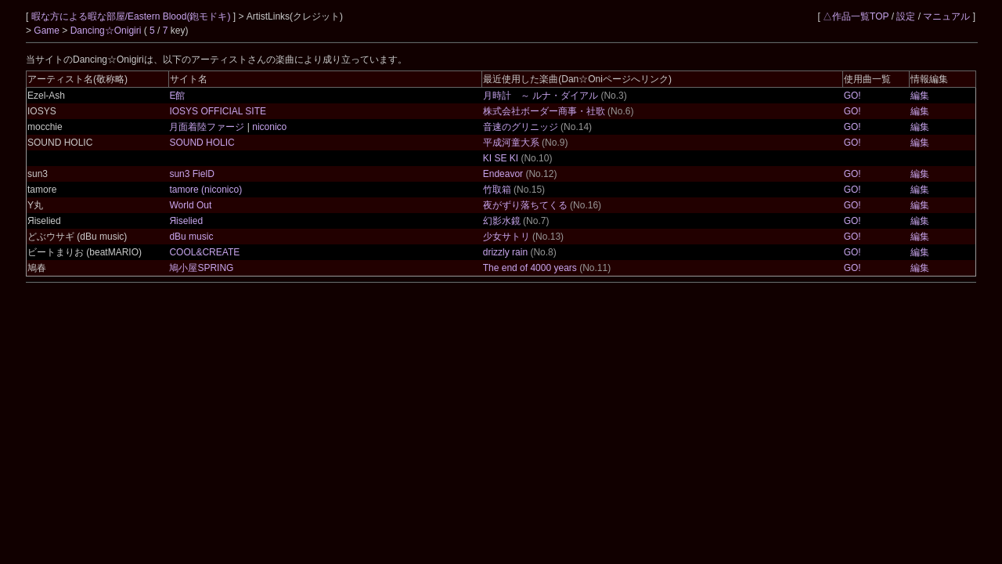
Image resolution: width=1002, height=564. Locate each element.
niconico (268, 126)
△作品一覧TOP (855, 16)
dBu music (191, 236)
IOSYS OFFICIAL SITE (217, 111)
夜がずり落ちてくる (525, 205)
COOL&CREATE (204, 252)
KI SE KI (500, 158)
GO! (852, 95)
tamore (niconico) (205, 189)
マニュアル (946, 16)
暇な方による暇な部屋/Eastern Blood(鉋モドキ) (132, 16)
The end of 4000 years (530, 267)
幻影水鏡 (502, 220)
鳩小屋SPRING (201, 267)
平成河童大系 (511, 142)
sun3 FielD (191, 173)
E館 (177, 95)
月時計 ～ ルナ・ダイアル (540, 95)
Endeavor (503, 173)
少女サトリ (506, 236)
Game (48, 30)
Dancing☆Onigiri (107, 30)
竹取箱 (497, 189)
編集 (919, 95)
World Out (190, 205)
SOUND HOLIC (201, 142)
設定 (905, 16)
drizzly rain (505, 252)
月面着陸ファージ (208, 126)
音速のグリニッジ (520, 126)
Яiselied (186, 220)
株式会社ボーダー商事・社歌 (544, 111)
